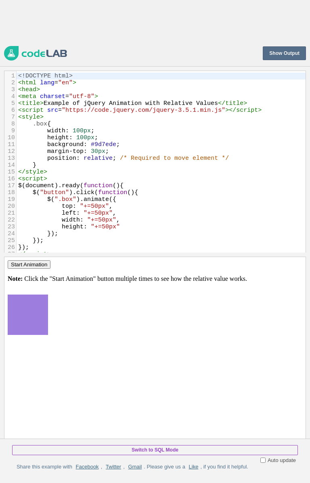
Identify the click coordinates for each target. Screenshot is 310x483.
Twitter (113, 467)
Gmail (135, 467)
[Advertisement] (151, 22)
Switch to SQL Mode (155, 450)
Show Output (284, 53)
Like (194, 467)
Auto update (278, 460)
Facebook (87, 467)
